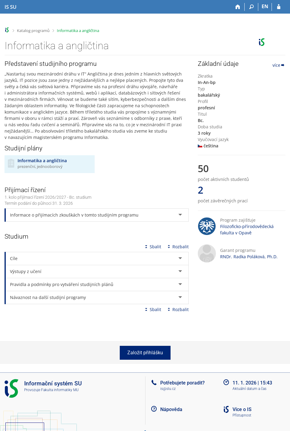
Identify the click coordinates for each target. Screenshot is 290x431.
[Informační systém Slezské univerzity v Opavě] (11, 7)
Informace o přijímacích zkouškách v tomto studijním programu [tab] (74, 215)
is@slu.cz (168, 389)
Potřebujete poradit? (182, 383)
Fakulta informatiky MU (60, 390)
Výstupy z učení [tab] (25, 271)
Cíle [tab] (14, 258)
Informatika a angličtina (78, 30)
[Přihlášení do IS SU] (278, 7)
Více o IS (242, 409)
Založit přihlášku (145, 352)
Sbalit (152, 246)
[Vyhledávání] (251, 7)
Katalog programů (33, 30)
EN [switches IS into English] (265, 6)
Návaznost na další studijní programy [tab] (48, 297)
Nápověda (171, 409)
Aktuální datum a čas (249, 389)
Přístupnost (242, 415)
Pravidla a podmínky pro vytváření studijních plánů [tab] (61, 284)
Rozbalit (177, 246)
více (278, 65)
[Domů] (238, 7)
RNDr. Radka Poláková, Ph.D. (249, 256)
